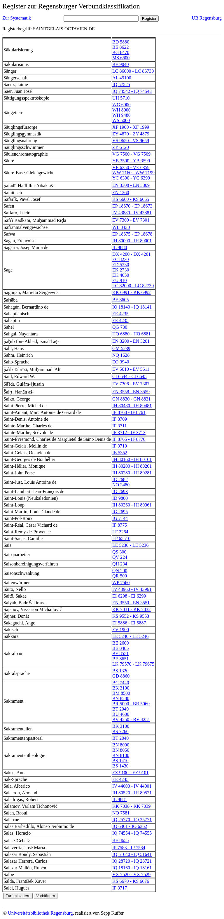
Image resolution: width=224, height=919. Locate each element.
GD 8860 (121, 675)
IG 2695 (120, 511)
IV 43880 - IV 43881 (132, 212)
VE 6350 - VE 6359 (131, 167)
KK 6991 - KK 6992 (131, 292)
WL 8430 (121, 227)
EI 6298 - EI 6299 (129, 595)
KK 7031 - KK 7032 (131, 609)
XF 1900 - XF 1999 (130, 127)
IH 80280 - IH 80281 (132, 472)
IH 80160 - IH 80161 (132, 459)
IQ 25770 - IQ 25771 (132, 819)
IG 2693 (120, 491)
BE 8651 (120, 658)
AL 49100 (121, 77)
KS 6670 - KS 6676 (130, 881)
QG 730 (119, 327)
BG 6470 (120, 52)
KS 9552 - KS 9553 (130, 616)
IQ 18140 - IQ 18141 (132, 306)
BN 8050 (120, 750)
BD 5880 (120, 41)
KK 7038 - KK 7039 (131, 806)
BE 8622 (120, 47)
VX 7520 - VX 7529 (131, 874)
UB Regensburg (207, 17)
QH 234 (119, 563)
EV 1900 (120, 629)
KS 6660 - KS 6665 (130, 199)
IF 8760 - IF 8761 (129, 412)
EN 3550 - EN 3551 (131, 602)
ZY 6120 (120, 147)
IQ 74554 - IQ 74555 (132, 833)
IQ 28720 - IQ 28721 (132, 861)
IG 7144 (120, 518)
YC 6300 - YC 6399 (131, 177)
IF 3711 (119, 425)
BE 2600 (120, 642)
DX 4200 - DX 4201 (131, 254)
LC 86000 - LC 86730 (133, 71)
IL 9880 (119, 247)
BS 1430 (120, 765)
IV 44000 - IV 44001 (132, 786)
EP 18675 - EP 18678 (132, 234)
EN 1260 (120, 192)
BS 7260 (120, 731)
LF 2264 (120, 531)
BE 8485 (120, 648)
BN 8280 (120, 698)
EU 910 (119, 280)
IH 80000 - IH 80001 (132, 240)
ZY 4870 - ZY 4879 (130, 133)
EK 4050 (120, 275)
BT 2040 (120, 708)
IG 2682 (120, 479)
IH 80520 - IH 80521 (132, 792)
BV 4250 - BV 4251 (131, 719)
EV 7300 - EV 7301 (130, 219)
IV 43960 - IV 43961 (132, 589)
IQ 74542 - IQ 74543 (132, 91)
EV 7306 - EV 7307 (130, 383)
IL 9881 (119, 799)
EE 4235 (120, 313)
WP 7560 (121, 582)
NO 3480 (121, 484)
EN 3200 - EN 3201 (131, 341)
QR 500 (119, 575)
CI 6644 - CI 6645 (129, 376)
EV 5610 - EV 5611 (130, 369)
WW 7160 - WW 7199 (133, 172)
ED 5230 (120, 264)
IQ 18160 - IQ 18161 (132, 867)
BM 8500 (121, 693)
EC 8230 (120, 259)
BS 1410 (120, 760)
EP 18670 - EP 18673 (132, 205)
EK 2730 (120, 269)
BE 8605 (120, 299)
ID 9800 (120, 498)
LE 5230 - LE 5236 (130, 545)
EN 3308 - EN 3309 (131, 185)
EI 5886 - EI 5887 (129, 622)
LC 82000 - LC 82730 (133, 285)
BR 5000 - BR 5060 (131, 703)
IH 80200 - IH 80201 (132, 466)
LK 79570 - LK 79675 (133, 664)
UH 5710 (121, 97)
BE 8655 (120, 840)
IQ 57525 (121, 84)
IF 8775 (119, 525)
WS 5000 (121, 120)
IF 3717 (119, 887)
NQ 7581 (121, 812)
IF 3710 (119, 445)
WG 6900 (121, 104)
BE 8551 (120, 653)
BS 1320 (120, 670)
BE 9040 (120, 64)
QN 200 (119, 570)
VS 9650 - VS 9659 (130, 140)
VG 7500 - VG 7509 (131, 154)
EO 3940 (120, 361)
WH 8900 (121, 109)
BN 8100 (120, 755)
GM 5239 (121, 348)
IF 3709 (119, 419)
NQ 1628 (121, 355)
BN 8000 (120, 744)
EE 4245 (120, 779)
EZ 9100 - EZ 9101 (130, 772)
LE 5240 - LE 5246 (130, 636)
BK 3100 (120, 687)
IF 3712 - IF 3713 (129, 432)
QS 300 (119, 551)
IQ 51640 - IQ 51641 (132, 854)
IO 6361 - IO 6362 (129, 826)
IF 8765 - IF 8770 (129, 439)
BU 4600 (120, 714)
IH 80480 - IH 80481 (132, 405)
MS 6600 (121, 57)
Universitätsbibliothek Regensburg (40, 913)
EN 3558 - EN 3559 (131, 391)
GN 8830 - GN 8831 (131, 398)
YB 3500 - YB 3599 (131, 160)
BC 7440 (120, 682)
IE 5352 (119, 452)
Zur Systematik (16, 17)
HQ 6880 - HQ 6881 (131, 333)
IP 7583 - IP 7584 (128, 847)
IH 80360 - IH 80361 (132, 504)
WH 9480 (121, 115)
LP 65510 (121, 538)
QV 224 (119, 557)
